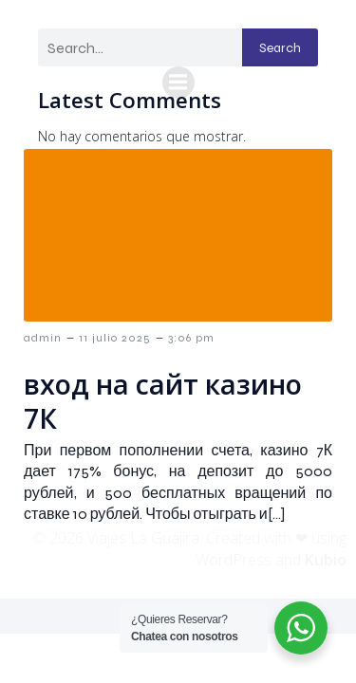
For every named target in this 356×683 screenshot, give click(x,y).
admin (43, 337)
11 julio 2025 (115, 337)
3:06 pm (191, 337)
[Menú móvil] (178, 82)
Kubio (326, 559)
